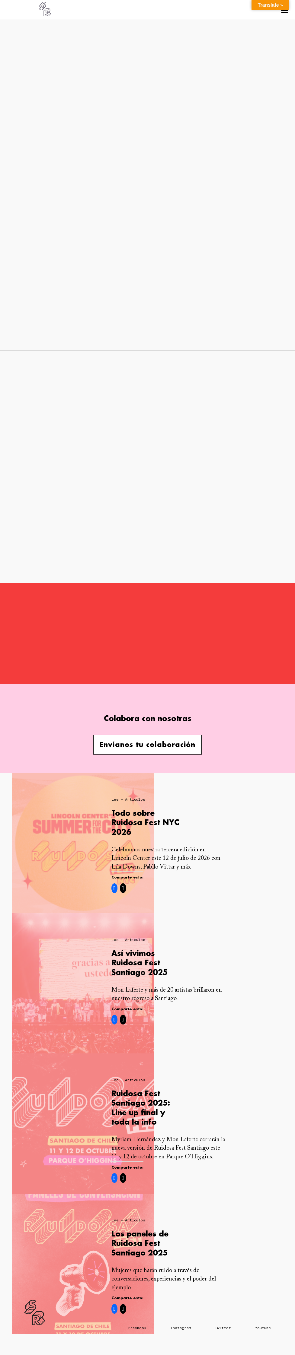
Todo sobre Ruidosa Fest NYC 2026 (145, 822)
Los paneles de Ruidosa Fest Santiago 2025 (139, 1243)
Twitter (223, 1328)
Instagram (181, 1328)
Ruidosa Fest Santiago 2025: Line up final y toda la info (140, 1107)
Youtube (263, 1328)
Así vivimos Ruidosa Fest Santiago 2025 (139, 962)
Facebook (137, 1328)
